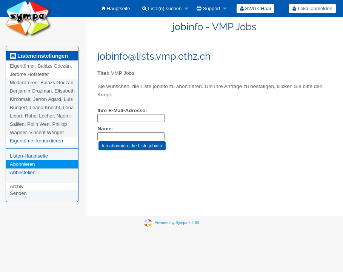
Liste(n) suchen (162, 8)
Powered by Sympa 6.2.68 (177, 223)
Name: (105, 128)
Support (208, 8)
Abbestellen (22, 172)
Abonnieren (22, 164)
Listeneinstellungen (39, 56)
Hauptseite (116, 8)
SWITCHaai (255, 8)
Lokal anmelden (312, 8)
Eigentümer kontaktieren (36, 141)
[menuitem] (116, 8)
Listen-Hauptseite (29, 156)
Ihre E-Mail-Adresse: (122, 110)
